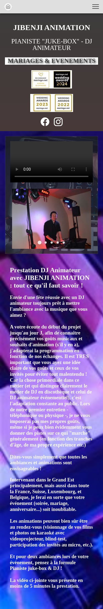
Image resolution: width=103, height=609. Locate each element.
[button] (95, 6)
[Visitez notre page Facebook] (45, 121)
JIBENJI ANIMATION (51, 27)
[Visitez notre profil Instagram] (58, 121)
